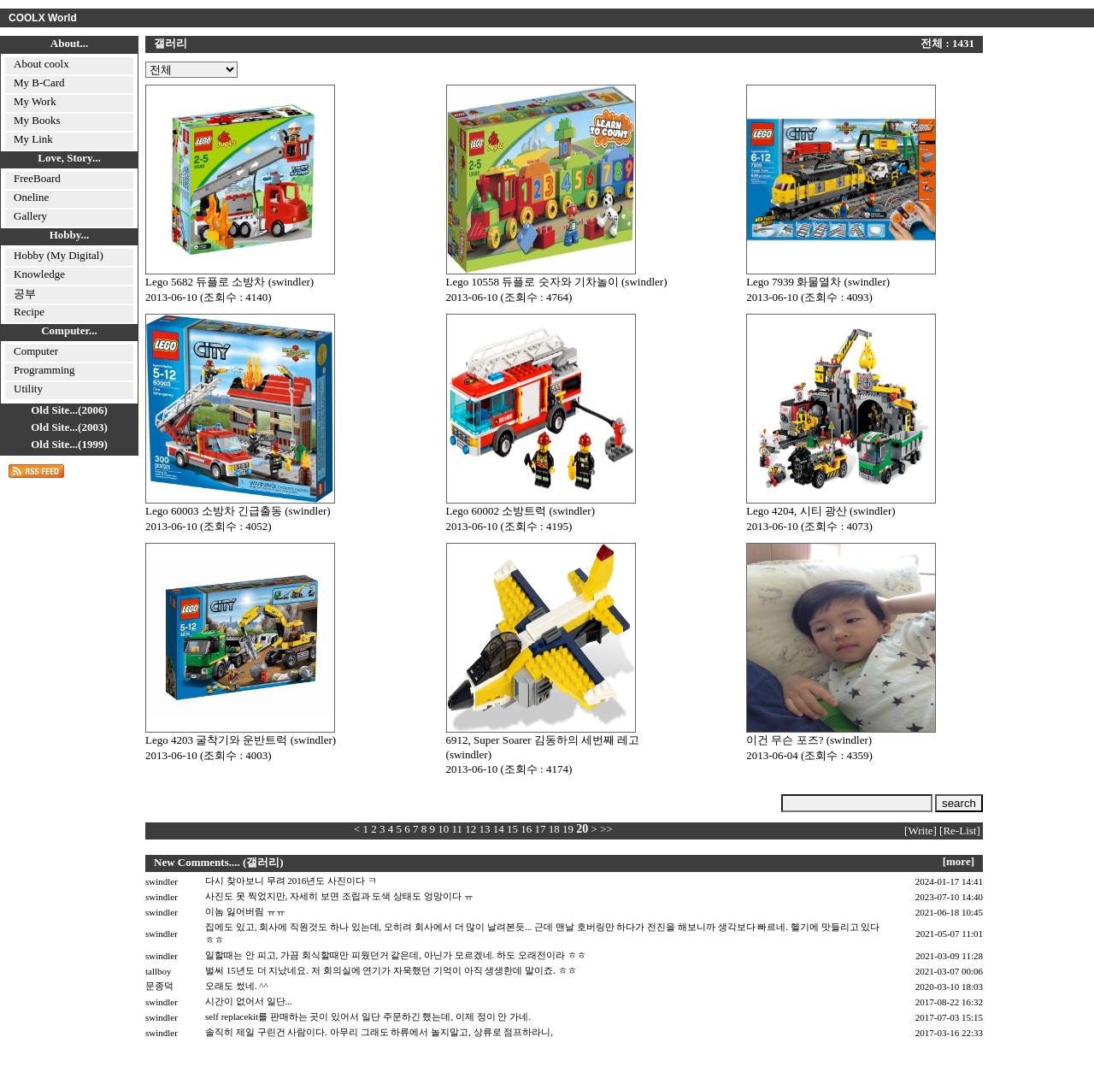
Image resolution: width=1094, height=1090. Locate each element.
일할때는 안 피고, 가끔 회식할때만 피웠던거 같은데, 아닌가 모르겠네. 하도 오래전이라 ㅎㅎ (395, 955)
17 (540, 828)
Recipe (29, 311)
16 (526, 828)
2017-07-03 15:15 (949, 1017)
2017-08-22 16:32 (949, 1002)
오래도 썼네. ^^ (236, 986)
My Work (35, 101)
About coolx (41, 63)
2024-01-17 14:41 (949, 881)
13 (485, 828)
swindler (161, 881)
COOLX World (43, 18)
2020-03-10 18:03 (949, 986)
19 (567, 828)
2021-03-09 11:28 (949, 956)
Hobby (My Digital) (58, 255)
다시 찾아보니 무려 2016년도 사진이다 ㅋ (291, 880)
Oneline (31, 197)
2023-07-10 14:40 (949, 897)
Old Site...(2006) (69, 410)
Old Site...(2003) (69, 427)
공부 (25, 293)
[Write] (920, 830)
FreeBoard (37, 178)
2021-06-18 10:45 (949, 912)
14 (498, 828)
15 (512, 828)
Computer (36, 351)
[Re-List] (959, 830)
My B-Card (39, 82)
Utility (28, 388)
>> (606, 828)
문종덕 (159, 986)
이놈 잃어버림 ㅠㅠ (245, 911)
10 (443, 828)
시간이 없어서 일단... (248, 1001)
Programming (44, 369)
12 (470, 828)
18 (554, 828)
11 (457, 828)
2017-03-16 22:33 (949, 1033)
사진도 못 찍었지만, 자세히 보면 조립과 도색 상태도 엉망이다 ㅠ (339, 896)
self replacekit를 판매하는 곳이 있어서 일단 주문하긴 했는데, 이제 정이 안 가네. (368, 1016)
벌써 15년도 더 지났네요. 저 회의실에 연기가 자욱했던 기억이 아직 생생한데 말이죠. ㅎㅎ (391, 970)
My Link (33, 139)
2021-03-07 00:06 (949, 971)
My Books (37, 120)
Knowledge (39, 274)
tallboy (158, 971)
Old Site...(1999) (69, 444)
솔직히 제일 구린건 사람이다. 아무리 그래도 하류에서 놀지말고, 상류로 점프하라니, (379, 1032)
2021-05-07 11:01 (949, 933)
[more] (958, 861)
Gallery (30, 215)
